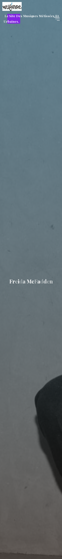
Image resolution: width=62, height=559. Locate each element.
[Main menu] (57, 19)
